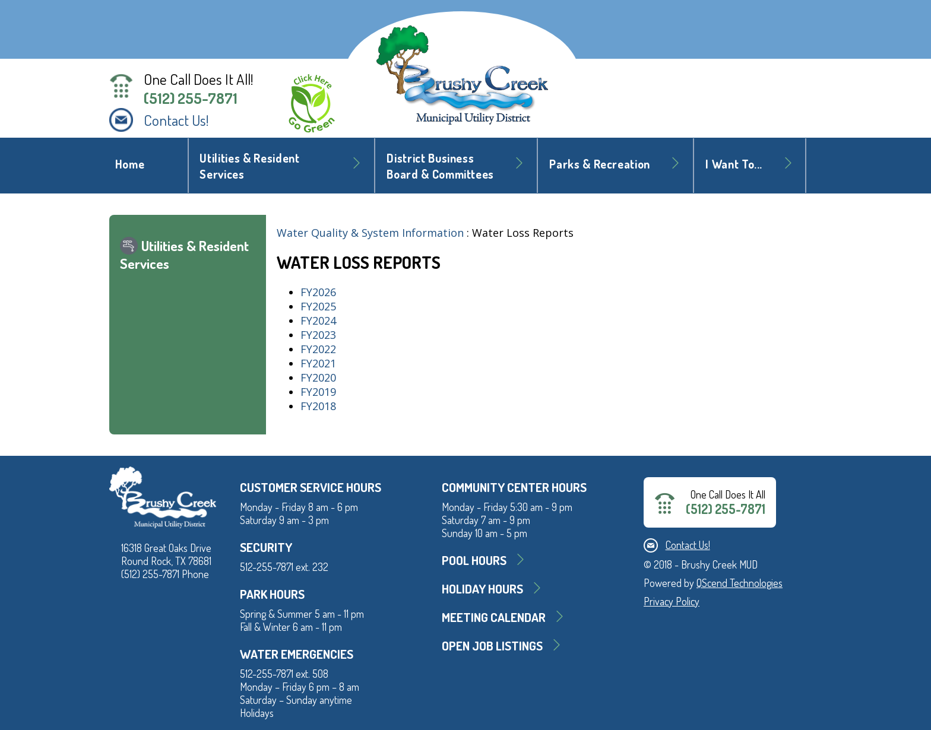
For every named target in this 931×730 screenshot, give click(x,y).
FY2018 (318, 406)
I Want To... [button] (733, 164)
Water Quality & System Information (370, 233)
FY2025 (318, 306)
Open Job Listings (492, 645)
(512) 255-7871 (191, 97)
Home (130, 164)
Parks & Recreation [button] (599, 164)
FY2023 (318, 335)
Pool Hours (474, 560)
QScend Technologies (739, 582)
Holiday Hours (482, 588)
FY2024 (318, 320)
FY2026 (318, 292)
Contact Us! (176, 119)
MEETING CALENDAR (494, 617)
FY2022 (318, 349)
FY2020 (318, 377)
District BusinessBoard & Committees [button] (440, 166)
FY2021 (318, 363)
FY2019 (318, 392)
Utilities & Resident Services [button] (249, 166)
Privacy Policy (671, 601)
